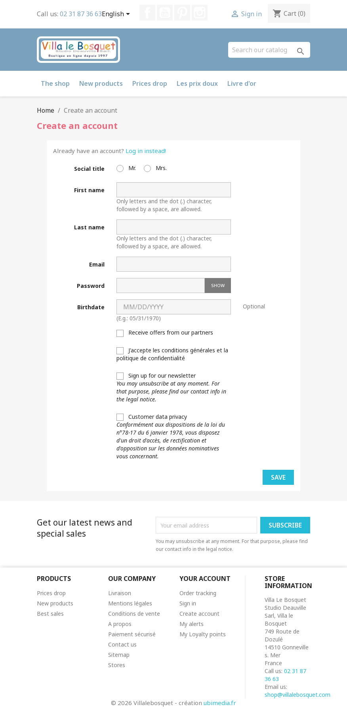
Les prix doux (197, 83)
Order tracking (197, 593)
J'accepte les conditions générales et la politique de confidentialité (172, 354)
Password (91, 285)
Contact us (122, 644)
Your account (205, 578)
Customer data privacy (170, 436)
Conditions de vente (134, 613)
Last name (89, 227)
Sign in (187, 603)
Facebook (147, 13)
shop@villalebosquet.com (297, 694)
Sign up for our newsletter (171, 387)
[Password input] (160, 285)
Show (218, 285)
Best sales (50, 613)
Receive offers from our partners (164, 333)
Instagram (200, 13)
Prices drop (149, 83)
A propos (120, 624)
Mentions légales (130, 603)
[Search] (269, 50)
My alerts (191, 624)
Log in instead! (146, 151)
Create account (199, 613)
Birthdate (91, 307)
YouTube (165, 13)
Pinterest (182, 13)
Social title (89, 168)
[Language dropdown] (117, 14)
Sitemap (119, 654)
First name (89, 190)
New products (101, 83)
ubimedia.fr (220, 703)
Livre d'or (241, 83)
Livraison (119, 593)
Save (278, 477)
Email (97, 264)
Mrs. (155, 168)
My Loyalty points (202, 634)
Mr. (126, 168)
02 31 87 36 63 (81, 13)
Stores (116, 665)
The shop (55, 83)
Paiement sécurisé (132, 634)
